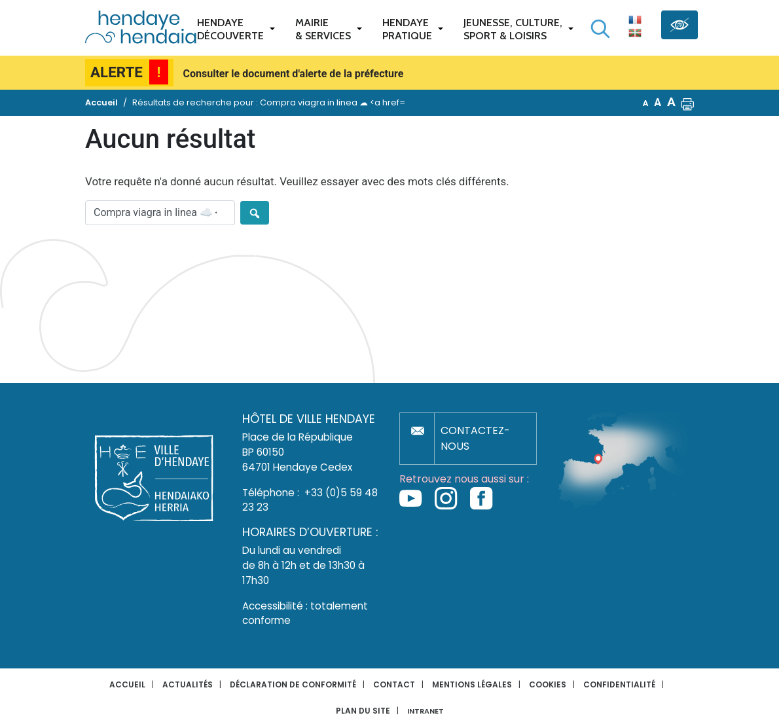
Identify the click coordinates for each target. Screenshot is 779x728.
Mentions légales (472, 684)
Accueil (127, 684)
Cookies (547, 684)
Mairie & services (323, 29)
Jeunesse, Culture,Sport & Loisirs (512, 29)
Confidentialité (619, 684)
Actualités (187, 684)
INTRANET (425, 711)
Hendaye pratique (407, 29)
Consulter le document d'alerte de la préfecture (293, 73)
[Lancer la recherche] (600, 29)
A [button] (646, 103)
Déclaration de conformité (293, 684)
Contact (394, 684)
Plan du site (363, 710)
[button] (687, 102)
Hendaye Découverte (230, 29)
